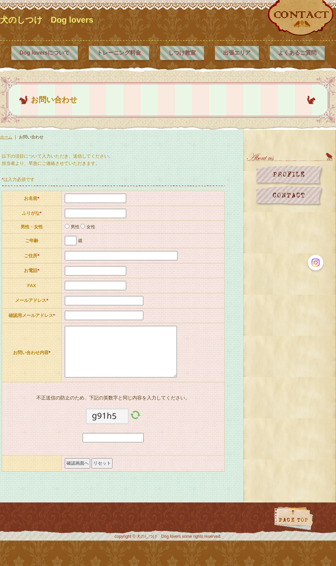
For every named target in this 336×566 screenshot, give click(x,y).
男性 (74, 226)
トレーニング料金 (119, 53)
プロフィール (289, 175)
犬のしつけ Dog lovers (46, 19)
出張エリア (237, 53)
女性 (90, 226)
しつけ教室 (182, 53)
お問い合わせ (289, 195)
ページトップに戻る (293, 518)
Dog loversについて (45, 53)
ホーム (6, 137)
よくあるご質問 (297, 53)
